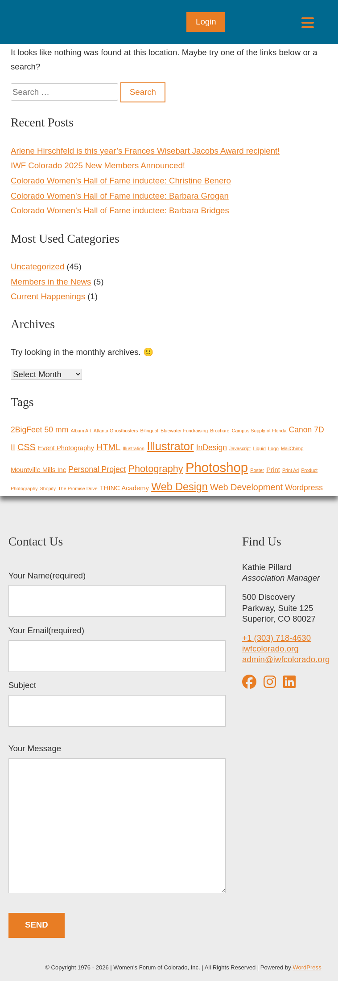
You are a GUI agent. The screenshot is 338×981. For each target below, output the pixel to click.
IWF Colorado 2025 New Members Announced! (98, 165)
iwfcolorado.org (270, 648)
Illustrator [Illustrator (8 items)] (170, 446)
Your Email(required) (117, 649)
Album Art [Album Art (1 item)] (80, 430)
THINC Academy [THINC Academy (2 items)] (124, 488)
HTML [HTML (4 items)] (108, 447)
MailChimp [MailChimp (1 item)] (292, 448)
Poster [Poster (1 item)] (257, 470)
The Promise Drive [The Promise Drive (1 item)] (77, 488)
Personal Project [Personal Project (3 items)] (97, 469)
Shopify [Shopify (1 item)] (48, 488)
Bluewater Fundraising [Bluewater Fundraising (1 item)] (184, 430)
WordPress (307, 967)
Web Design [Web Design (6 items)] (179, 487)
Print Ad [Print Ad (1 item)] (290, 470)
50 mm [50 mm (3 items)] (57, 429)
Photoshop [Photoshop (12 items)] (216, 467)
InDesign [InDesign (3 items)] (211, 447)
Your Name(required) (117, 594)
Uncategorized (37, 266)
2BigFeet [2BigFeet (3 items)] (26, 429)
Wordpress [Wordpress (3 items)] (304, 487)
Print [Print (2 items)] (273, 469)
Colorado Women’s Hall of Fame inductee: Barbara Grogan (120, 195)
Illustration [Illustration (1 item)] (133, 448)
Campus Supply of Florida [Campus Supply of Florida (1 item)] (259, 430)
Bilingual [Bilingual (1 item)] (149, 430)
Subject (117, 703)
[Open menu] (307, 22)
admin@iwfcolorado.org (286, 659)
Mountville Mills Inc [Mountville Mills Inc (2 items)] (38, 469)
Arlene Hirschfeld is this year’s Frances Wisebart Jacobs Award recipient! (145, 150)
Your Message (117, 820)
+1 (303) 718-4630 (276, 638)
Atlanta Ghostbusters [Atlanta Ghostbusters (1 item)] (116, 430)
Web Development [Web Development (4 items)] (246, 487)
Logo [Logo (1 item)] (273, 448)
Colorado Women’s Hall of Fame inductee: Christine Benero (121, 180)
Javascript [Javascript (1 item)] (240, 448)
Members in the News (51, 281)
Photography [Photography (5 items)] (155, 468)
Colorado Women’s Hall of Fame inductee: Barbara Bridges (120, 210)
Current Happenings (48, 296)
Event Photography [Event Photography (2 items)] (66, 448)
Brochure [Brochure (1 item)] (219, 430)
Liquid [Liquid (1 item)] (259, 448)
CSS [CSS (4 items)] (26, 447)
